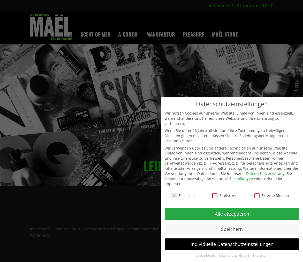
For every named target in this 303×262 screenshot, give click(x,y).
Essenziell (183, 195)
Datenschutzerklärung (265, 173)
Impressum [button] (260, 255)
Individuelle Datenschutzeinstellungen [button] (232, 244)
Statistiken (225, 195)
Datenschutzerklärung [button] (234, 255)
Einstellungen (241, 178)
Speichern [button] (232, 229)
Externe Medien (271, 195)
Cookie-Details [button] (206, 255)
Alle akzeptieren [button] (232, 214)
